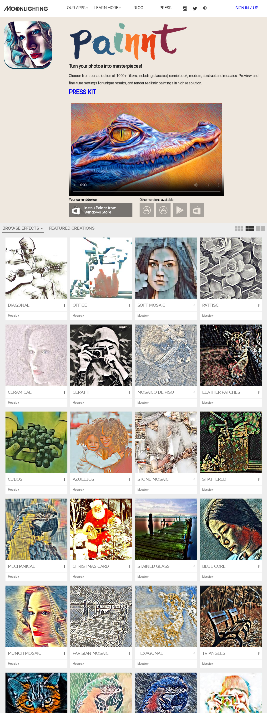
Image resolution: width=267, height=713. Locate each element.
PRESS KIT (82, 92)
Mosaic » (143, 663)
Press (165, 7)
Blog (138, 7)
